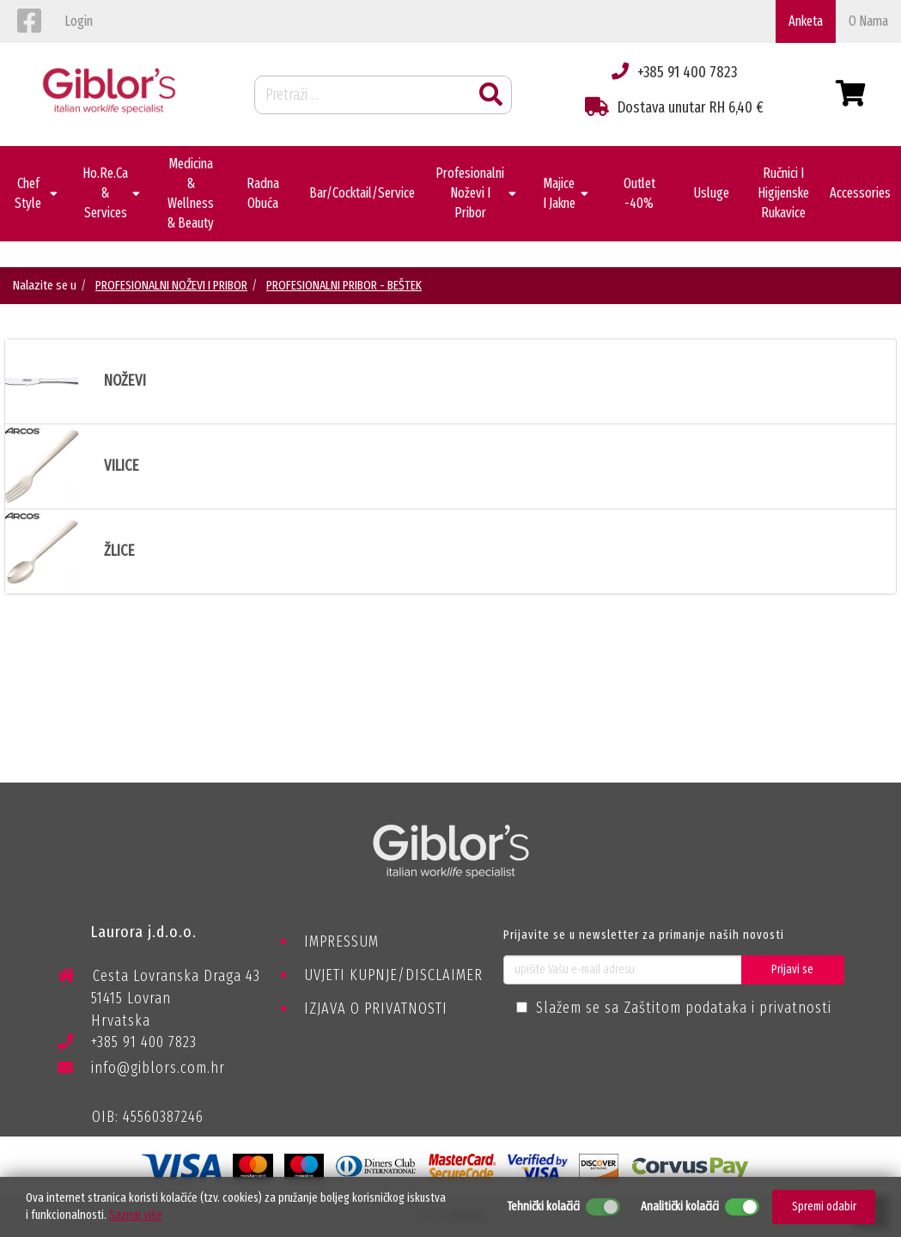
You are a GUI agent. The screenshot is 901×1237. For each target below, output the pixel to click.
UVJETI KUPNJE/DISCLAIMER (393, 975)
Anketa (805, 21)
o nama (868, 21)
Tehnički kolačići (543, 1206)
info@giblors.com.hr (141, 1067)
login (78, 21)
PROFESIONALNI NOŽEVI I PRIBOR (171, 285)
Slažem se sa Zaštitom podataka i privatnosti (683, 1007)
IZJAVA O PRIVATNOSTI (375, 1008)
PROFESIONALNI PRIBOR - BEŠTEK (344, 285)
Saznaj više (135, 1215)
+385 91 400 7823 (127, 1045)
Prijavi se (792, 969)
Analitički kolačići (680, 1206)
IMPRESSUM (341, 941)
